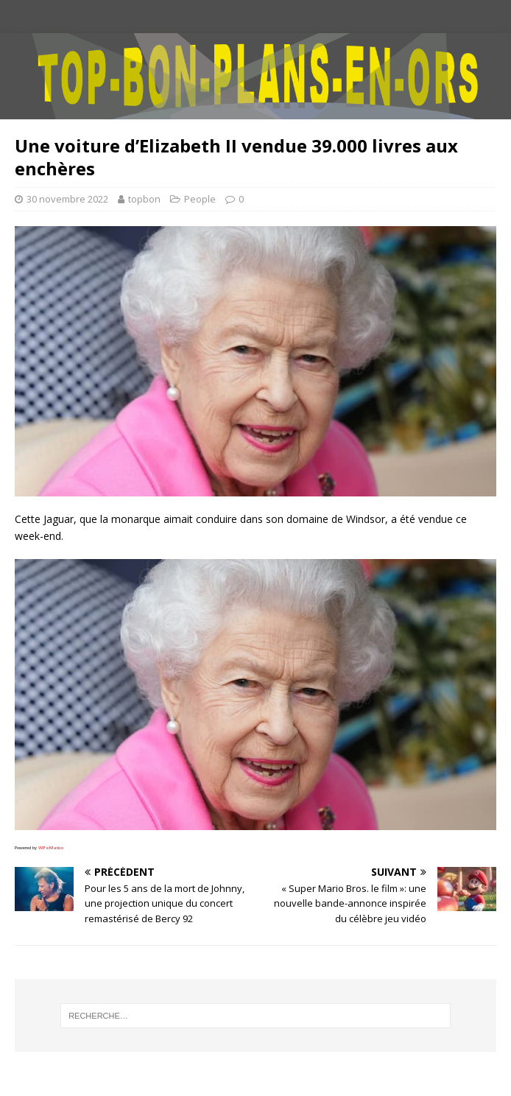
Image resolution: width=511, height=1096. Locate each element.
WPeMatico (50, 848)
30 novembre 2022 (67, 199)
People (200, 199)
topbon (144, 199)
